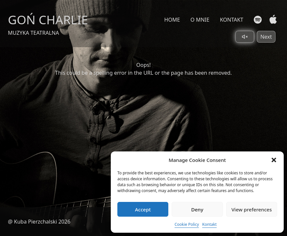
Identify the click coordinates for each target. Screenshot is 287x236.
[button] (274, 160)
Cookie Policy (187, 224)
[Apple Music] (271, 19)
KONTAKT (231, 19)
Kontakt (209, 224)
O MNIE (199, 19)
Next (266, 36)
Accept (143, 209)
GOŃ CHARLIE (48, 19)
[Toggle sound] (244, 37)
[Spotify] (258, 20)
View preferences (251, 209)
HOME (172, 19)
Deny (197, 209)
